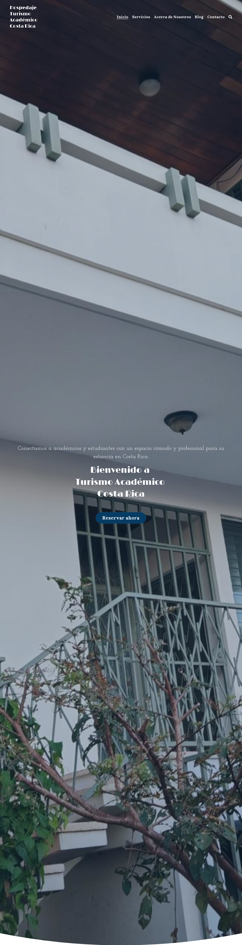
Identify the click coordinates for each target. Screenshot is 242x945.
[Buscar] (230, 17)
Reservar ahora (120, 518)
